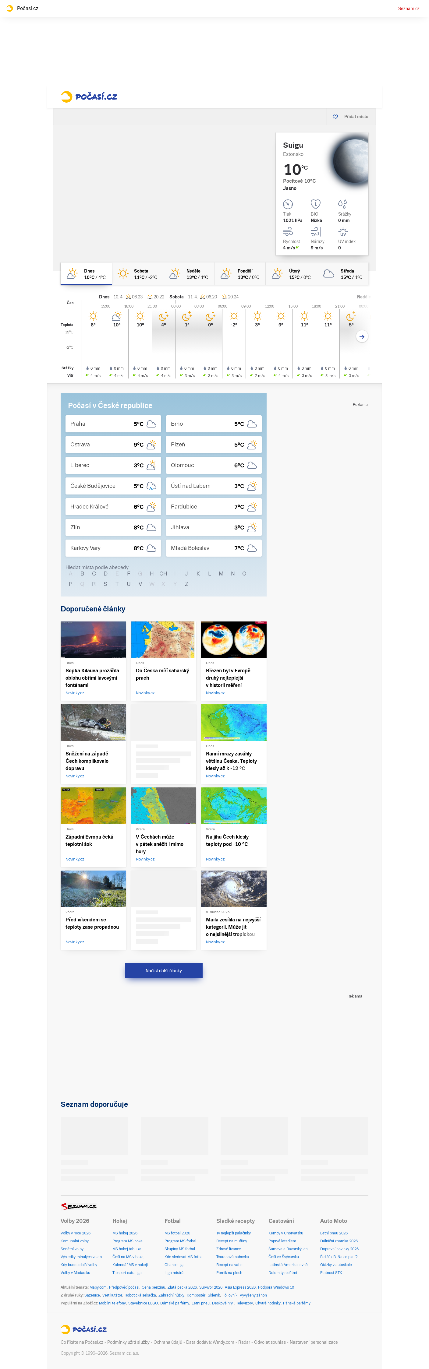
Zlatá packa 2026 (182, 1287)
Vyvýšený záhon (253, 1295)
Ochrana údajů (168, 1342)
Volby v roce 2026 (75, 1233)
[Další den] (362, 336)
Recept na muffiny (231, 1241)
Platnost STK (331, 1273)
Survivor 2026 (210, 1287)
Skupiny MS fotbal (180, 1249)
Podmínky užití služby (128, 1342)
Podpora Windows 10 (276, 1287)
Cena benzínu (153, 1287)
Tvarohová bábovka (232, 1257)
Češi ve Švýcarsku (283, 1257)
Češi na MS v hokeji (128, 1257)
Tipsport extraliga (127, 1273)
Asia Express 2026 (240, 1287)
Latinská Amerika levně (288, 1265)
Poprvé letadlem (282, 1241)
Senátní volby (72, 1249)
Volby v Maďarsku (75, 1273)
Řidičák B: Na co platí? (339, 1257)
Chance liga (175, 1265)
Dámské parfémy (174, 1303)
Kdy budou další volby (79, 1265)
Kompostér (196, 1295)
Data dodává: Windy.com (210, 1342)
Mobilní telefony (112, 1303)
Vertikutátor (112, 1295)
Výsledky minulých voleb (81, 1257)
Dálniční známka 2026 (339, 1241)
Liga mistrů (174, 1273)
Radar (244, 1342)
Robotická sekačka (140, 1295)
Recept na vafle (229, 1265)
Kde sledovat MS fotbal (184, 1257)
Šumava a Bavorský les (287, 1249)
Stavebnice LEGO (143, 1303)
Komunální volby (75, 1241)
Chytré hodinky (268, 1303)
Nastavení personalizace (314, 1342)
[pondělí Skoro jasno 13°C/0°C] (240, 273)
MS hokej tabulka (126, 1249)
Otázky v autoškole (336, 1265)
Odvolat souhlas (270, 1342)
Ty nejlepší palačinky (233, 1233)
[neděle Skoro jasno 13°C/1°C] (188, 273)
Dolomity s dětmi (282, 1273)
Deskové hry (223, 1303)
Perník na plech (229, 1273)
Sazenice (92, 1295)
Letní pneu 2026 (334, 1233)
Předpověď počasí (124, 1287)
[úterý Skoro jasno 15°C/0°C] (291, 273)
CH (163, 573)
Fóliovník (229, 1295)
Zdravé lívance (228, 1249)
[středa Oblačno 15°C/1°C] (342, 273)
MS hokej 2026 (124, 1233)
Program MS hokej (128, 1241)
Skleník (214, 1295)
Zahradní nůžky (171, 1295)
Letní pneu (201, 1303)
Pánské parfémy (296, 1303)
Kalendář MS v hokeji (130, 1265)
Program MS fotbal (180, 1241)
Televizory (244, 1303)
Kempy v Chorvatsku (285, 1233)
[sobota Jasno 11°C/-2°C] (137, 273)
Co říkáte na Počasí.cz (82, 1342)
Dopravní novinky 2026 (339, 1249)
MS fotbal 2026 (177, 1233)
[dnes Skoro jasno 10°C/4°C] (86, 273)
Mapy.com (98, 1287)
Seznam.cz (409, 8)
